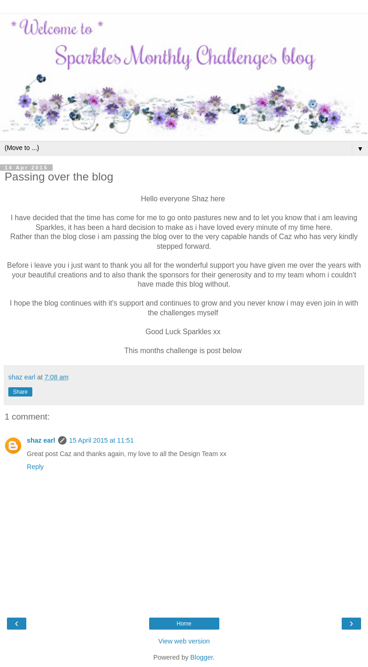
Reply (35, 466)
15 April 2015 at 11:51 (101, 440)
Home (183, 623)
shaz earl (41, 440)
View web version (184, 641)
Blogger (201, 657)
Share (20, 392)
